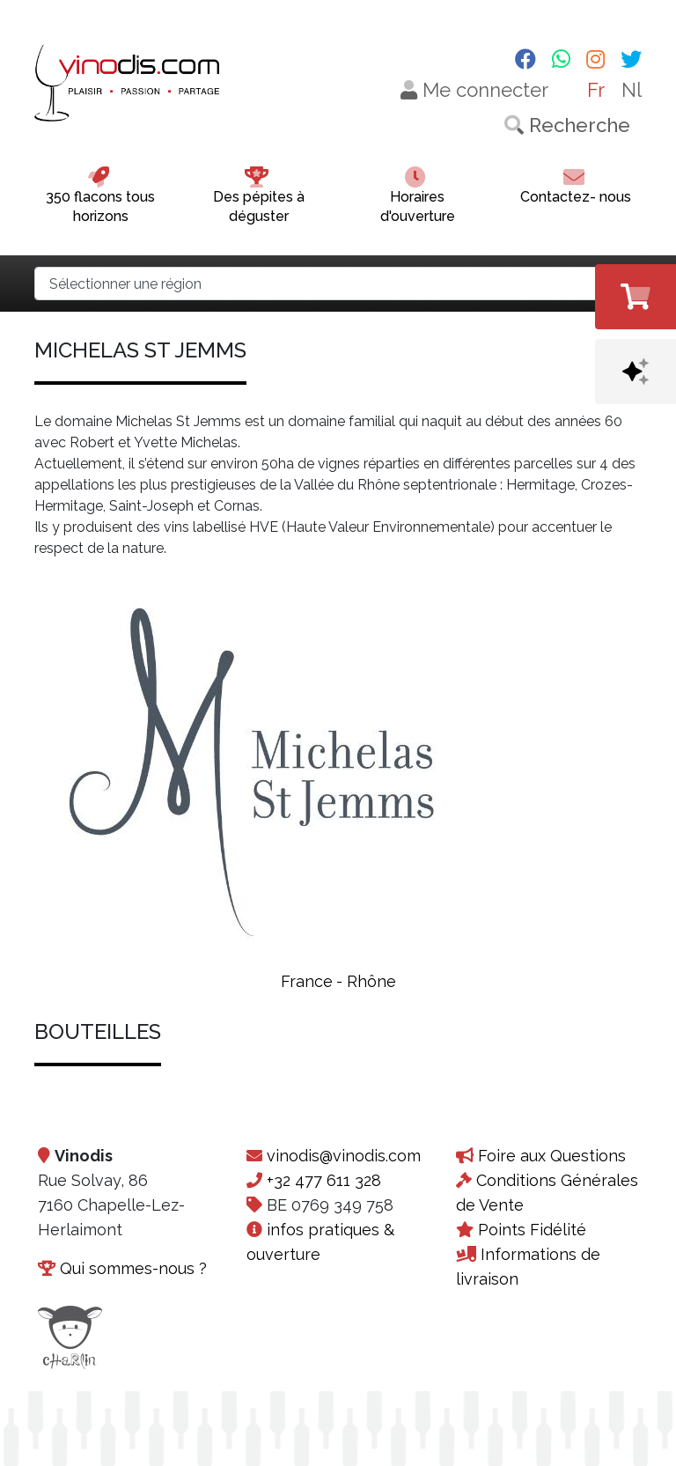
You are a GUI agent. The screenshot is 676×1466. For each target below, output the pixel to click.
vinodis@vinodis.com (344, 1155)
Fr (596, 89)
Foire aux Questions (552, 1155)
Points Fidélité (532, 1229)
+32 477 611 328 (324, 1180)
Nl (631, 89)
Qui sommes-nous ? (133, 1268)
